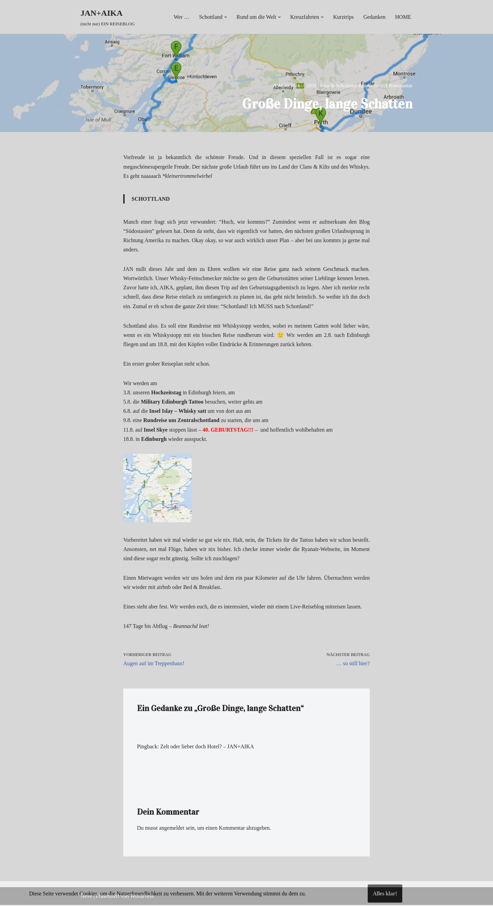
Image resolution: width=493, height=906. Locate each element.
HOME (403, 17)
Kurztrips (343, 17)
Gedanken (374, 17)
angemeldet (172, 829)
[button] (225, 17)
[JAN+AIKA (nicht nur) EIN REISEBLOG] (107, 17)
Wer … (181, 17)
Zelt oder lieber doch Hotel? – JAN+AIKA (207, 747)
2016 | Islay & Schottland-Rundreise (343, 85)
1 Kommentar (399, 85)
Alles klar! (385, 893)
